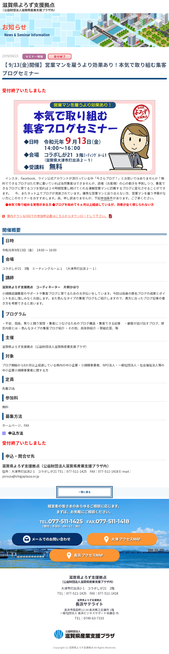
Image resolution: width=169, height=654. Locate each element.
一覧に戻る (85, 492)
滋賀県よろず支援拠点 (88, 579)
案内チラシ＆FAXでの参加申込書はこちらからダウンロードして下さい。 (57, 216)
